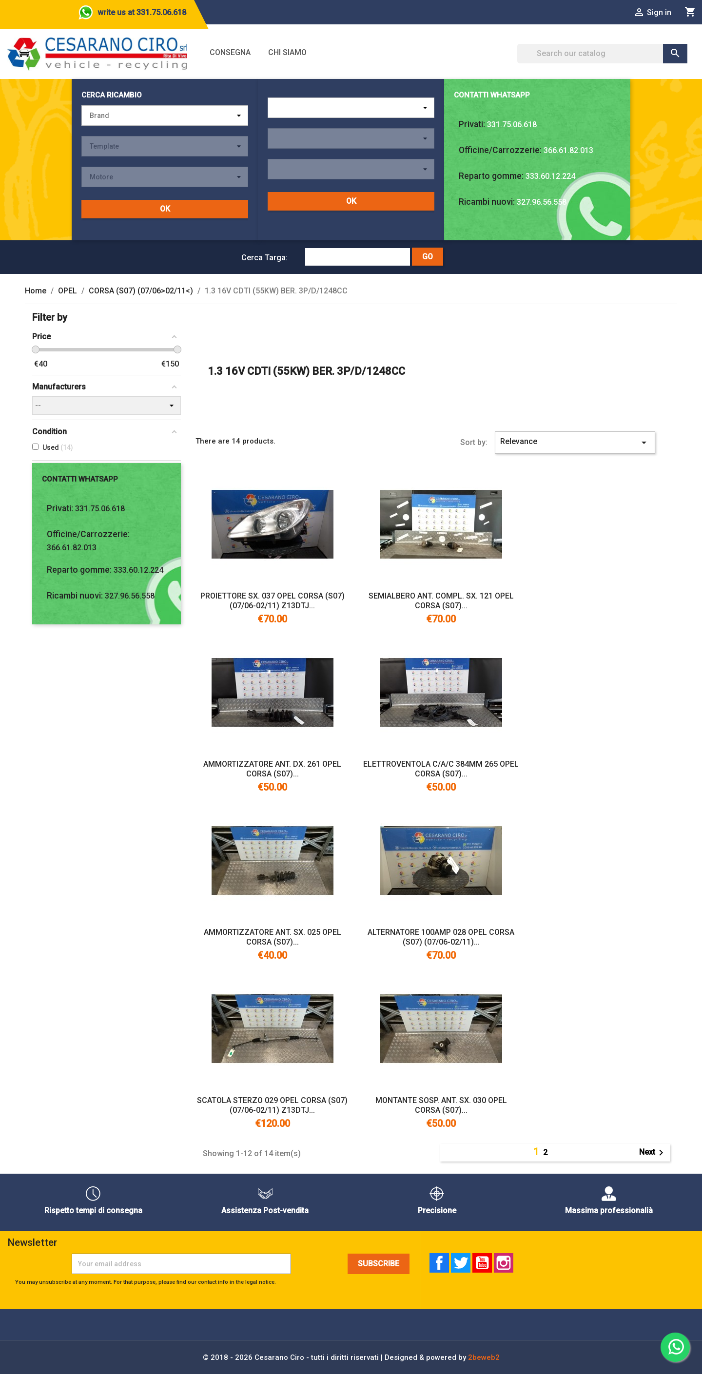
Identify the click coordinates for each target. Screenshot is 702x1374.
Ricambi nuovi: (487, 202)
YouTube (482, 1263)
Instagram (503, 1263)
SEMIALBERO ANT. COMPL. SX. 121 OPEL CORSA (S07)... (441, 600)
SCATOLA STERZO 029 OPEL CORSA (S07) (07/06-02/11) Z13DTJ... (272, 1105)
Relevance (575, 442)
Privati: (472, 124)
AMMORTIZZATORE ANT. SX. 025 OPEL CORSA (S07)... (272, 937)
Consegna (230, 52)
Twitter (460, 1263)
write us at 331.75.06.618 (142, 12)
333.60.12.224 (550, 176)
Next (653, 1153)
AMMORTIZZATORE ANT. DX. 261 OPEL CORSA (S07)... (272, 768)
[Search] (602, 53)
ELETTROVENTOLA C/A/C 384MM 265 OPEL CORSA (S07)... (441, 768)
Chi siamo (287, 52)
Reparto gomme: (491, 176)
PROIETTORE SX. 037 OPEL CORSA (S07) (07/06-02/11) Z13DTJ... (272, 600)
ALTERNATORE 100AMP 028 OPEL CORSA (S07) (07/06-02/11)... (441, 937)
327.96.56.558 (541, 202)
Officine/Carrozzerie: (500, 150)
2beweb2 (484, 1357)
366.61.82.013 (568, 150)
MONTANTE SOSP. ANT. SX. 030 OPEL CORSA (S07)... (441, 1105)
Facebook (439, 1263)
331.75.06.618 (512, 124)
